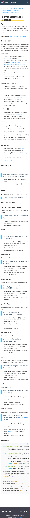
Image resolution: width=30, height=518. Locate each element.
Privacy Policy (19, 517)
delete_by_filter (20, 64)
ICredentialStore (18, 114)
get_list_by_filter (9, 64)
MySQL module (7, 10)
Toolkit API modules (12, 8)
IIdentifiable (22, 36)
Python (21, 8)
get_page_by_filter (14, 62)
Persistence (16, 10)
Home (6, 2)
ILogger (22, 148)
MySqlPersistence (14, 36)
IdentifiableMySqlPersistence (11, 12)
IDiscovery (19, 97)
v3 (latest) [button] (13, 2)
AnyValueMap (23, 417)
